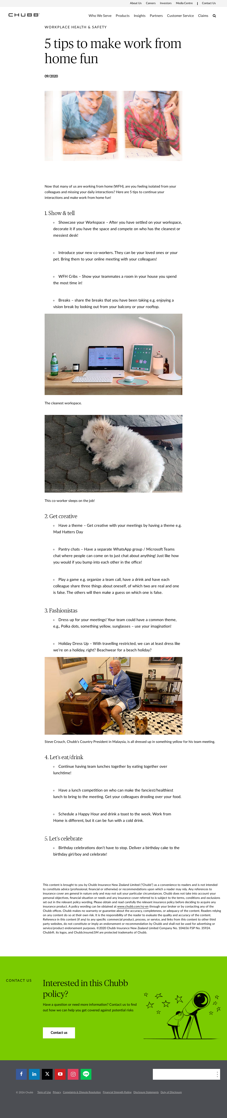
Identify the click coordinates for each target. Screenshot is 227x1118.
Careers (151, 3)
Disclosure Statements (146, 1092)
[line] (86, 1074)
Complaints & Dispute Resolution (82, 1092)
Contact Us (209, 3)
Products (123, 16)
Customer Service (180, 16)
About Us (136, 3)
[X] (47, 1074)
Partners (156, 16)
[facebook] (21, 1074)
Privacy (57, 1092)
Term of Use (44, 1092)
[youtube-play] (60, 1074)
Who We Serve (100, 16)
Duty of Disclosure (171, 1092)
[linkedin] (34, 1074)
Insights (140, 16)
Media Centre (184, 3)
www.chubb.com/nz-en (133, 906)
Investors (166, 3)
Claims (203, 16)
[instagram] (73, 1074)
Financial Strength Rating (117, 1092)
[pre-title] (76, 27)
